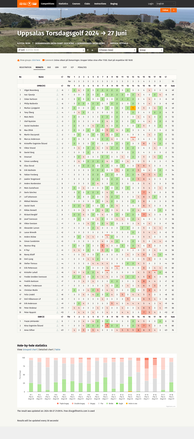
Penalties (82, 67)
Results (39, 67)
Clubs (87, 3)
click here (36, 60)
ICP (72, 67)
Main (19, 9)
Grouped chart (30, 349)
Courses (76, 3)
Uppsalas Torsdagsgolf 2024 (58, 33)
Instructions (100, 3)
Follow (165, 10)
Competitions (47, 3)
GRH (57, 67)
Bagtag (113, 3)
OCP (65, 67)
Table (57, 349)
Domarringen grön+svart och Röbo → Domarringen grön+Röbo (70, 43)
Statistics (63, 3)
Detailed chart (46, 349)
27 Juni (117, 33)
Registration (25, 67)
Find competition (30, 9)
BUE (49, 67)
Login (150, 3)
